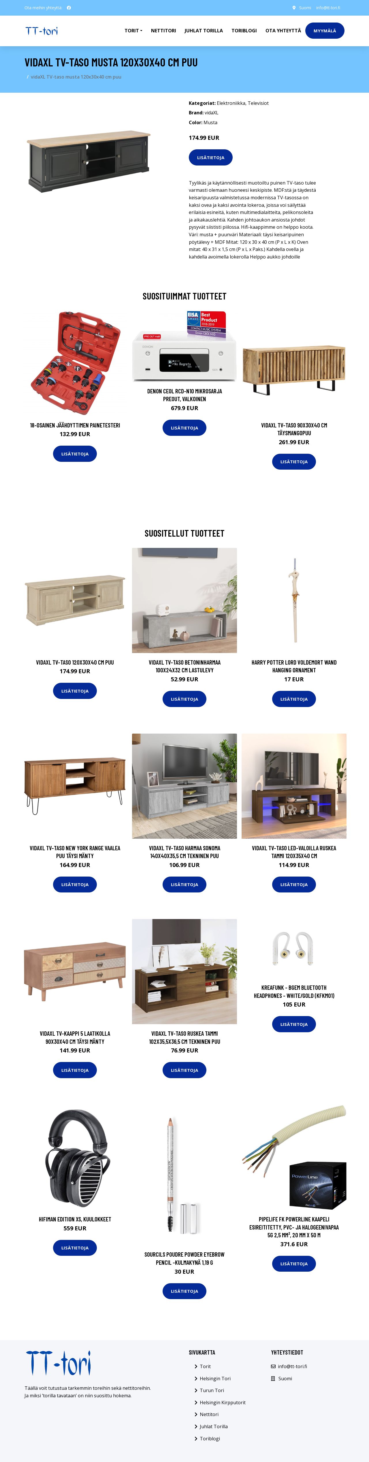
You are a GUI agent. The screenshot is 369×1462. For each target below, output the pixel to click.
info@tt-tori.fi (327, 7)
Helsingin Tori (215, 1378)
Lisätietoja (210, 157)
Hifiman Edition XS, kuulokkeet (75, 1219)
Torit (205, 1366)
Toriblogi (244, 30)
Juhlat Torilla (204, 30)
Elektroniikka (231, 103)
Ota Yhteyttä (283, 30)
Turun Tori (212, 1390)
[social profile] (69, 7)
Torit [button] (132, 30)
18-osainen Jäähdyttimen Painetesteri (75, 425)
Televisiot (258, 103)
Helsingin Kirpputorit (223, 1402)
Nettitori (163, 30)
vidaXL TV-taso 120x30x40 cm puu (75, 662)
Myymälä (325, 31)
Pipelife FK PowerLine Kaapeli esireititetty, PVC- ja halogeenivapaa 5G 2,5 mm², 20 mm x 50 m (294, 1226)
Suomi (303, 7)
